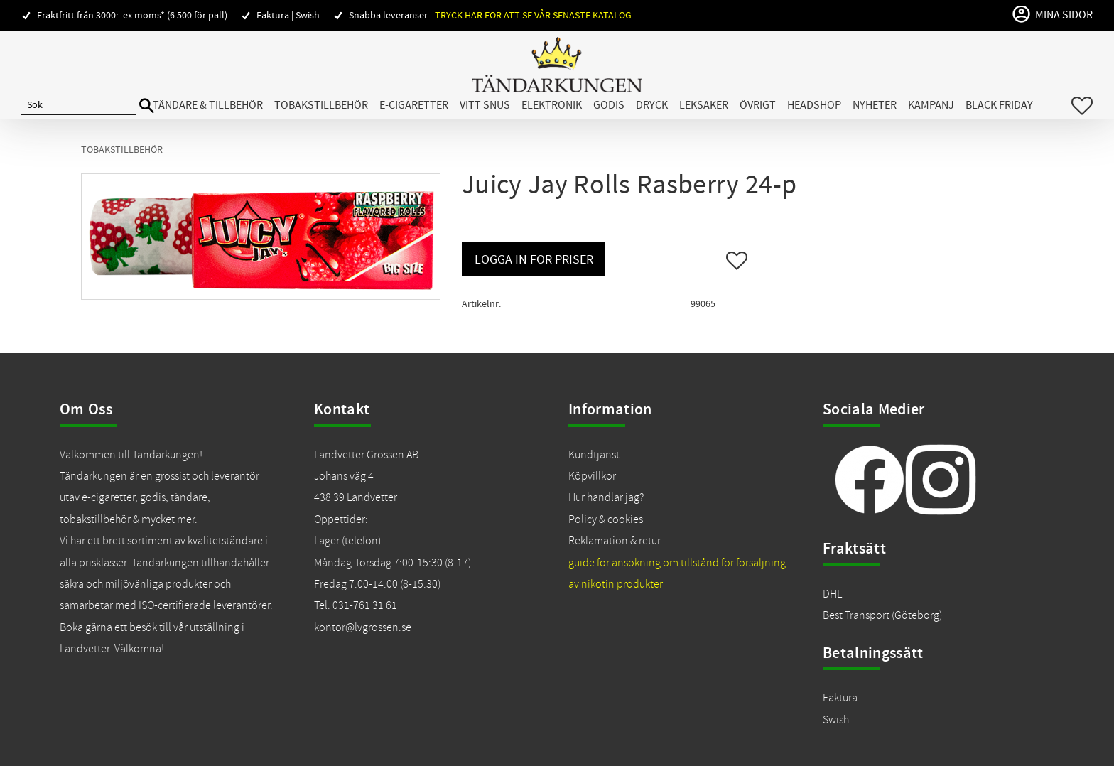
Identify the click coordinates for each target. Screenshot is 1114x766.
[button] (1082, 106)
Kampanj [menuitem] (931, 105)
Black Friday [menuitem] (999, 105)
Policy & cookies (605, 519)
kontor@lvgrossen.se (362, 627)
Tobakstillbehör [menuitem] (321, 105)
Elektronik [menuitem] (551, 105)
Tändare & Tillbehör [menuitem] (208, 105)
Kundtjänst (594, 455)
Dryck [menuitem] (652, 105)
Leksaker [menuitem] (703, 105)
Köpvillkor (592, 476)
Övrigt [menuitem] (758, 105)
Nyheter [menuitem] (875, 105)
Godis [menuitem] (608, 105)
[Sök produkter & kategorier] (78, 106)
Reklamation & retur (614, 541)
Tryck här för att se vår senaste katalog (533, 15)
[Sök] (146, 106)
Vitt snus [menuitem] (485, 105)
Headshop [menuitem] (814, 105)
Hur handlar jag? (606, 497)
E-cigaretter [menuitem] (413, 105)
